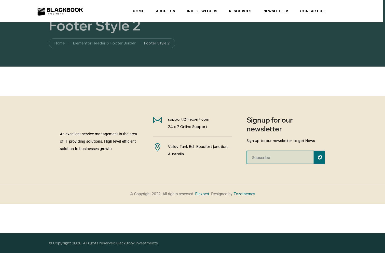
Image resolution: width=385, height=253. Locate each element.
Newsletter (275, 11)
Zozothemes (244, 194)
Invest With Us (202, 11)
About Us (165, 11)
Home (138, 11)
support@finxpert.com (188, 119)
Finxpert (202, 194)
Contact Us (312, 11)
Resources (240, 11)
